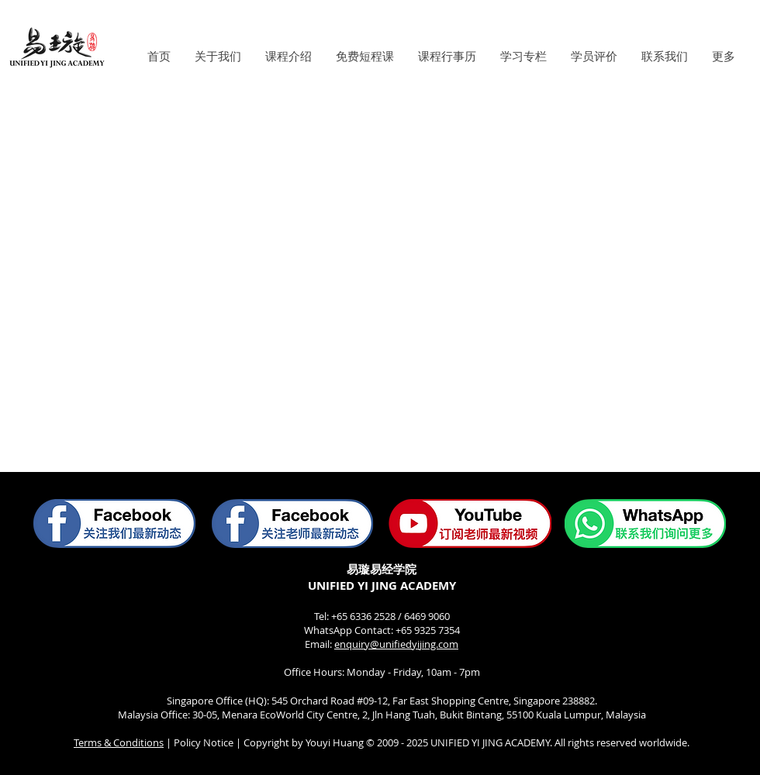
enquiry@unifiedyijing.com (396, 644)
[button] (217, 56)
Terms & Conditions (119, 742)
